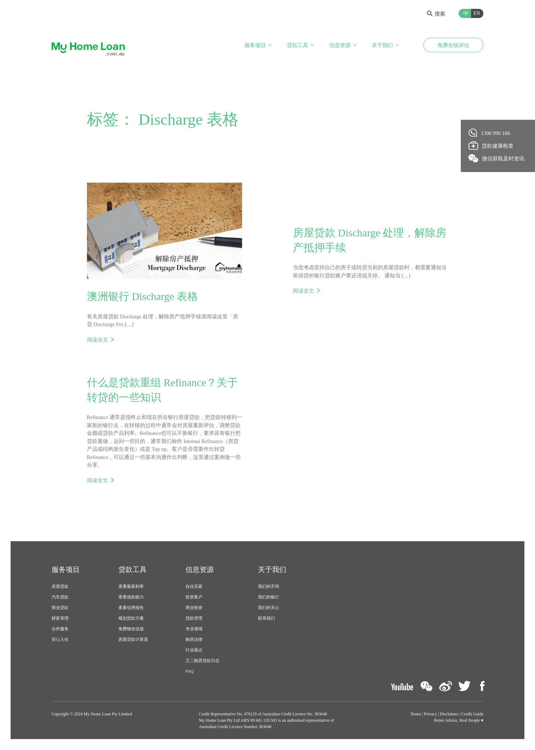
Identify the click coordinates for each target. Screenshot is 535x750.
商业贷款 (60, 608)
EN (477, 13)
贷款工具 (297, 45)
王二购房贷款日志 (202, 661)
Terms (415, 714)
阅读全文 (97, 340)
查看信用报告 (131, 608)
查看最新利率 (131, 587)
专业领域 (194, 629)
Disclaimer (449, 714)
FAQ (190, 671)
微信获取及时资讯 (496, 158)
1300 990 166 (489, 133)
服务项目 (255, 45)
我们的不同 (268, 587)
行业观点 (194, 650)
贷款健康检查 (491, 146)
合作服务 (60, 629)
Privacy (430, 714)
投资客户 (194, 597)
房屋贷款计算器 (133, 640)
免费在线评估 (453, 45)
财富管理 (60, 618)
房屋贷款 (60, 587)
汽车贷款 (60, 597)
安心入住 (60, 640)
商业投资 (194, 608)
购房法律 (194, 640)
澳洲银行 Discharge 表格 (143, 296)
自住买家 (194, 587)
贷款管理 (194, 618)
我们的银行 (268, 597)
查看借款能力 (131, 597)
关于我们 (382, 45)
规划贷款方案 (131, 618)
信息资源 (340, 45)
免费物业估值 (131, 629)
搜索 (436, 14)
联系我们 (266, 618)
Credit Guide (472, 714)
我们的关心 (268, 608)
